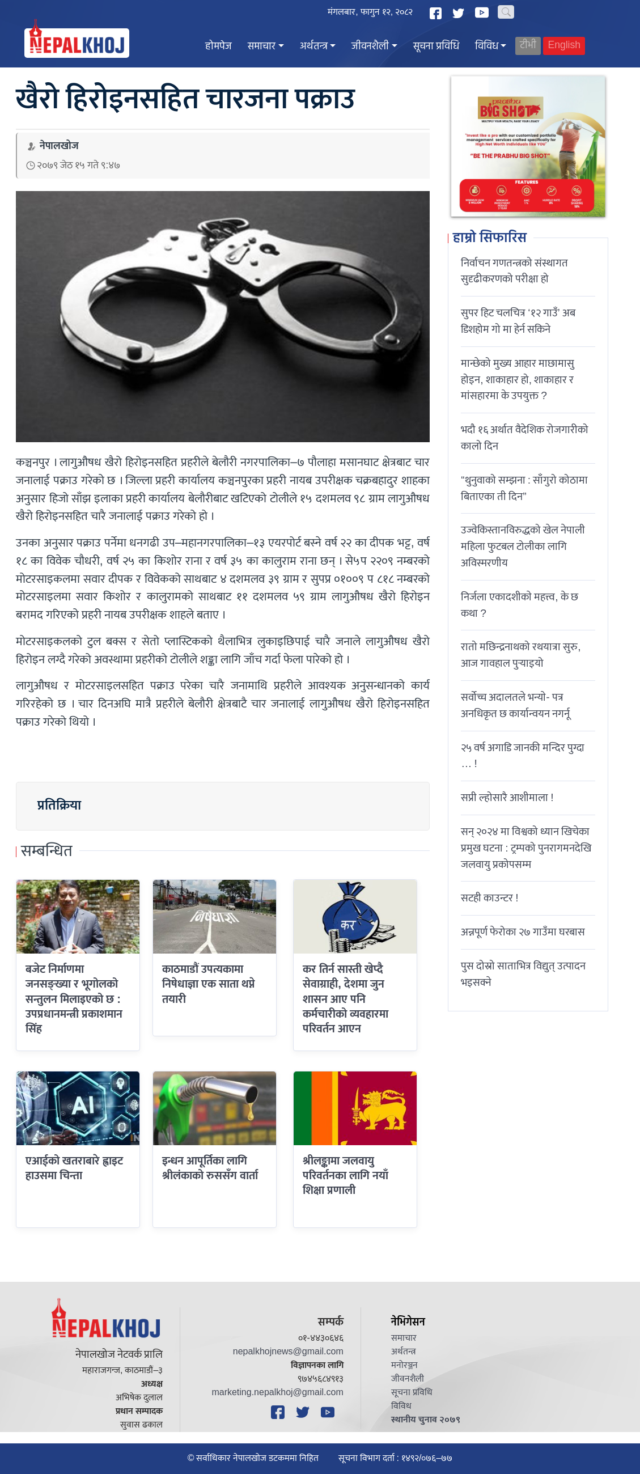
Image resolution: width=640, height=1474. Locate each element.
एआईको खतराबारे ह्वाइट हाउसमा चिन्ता (74, 1168)
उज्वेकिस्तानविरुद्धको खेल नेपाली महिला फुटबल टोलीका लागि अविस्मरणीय (523, 546)
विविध (486, 47)
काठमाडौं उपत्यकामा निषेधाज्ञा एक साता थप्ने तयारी (208, 984)
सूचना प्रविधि (436, 47)
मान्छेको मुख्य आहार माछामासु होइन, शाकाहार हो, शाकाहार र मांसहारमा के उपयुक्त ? (517, 379)
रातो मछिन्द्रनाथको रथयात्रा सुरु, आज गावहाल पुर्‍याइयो (520, 655)
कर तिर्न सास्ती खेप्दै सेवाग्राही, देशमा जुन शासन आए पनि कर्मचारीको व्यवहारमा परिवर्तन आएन (345, 999)
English (564, 45)
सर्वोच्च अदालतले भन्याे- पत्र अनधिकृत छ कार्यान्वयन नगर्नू (515, 705)
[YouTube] (483, 12)
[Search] (506, 12)
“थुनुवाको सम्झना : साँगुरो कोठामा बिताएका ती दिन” (524, 488)
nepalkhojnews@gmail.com (288, 1351)
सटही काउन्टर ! (489, 898)
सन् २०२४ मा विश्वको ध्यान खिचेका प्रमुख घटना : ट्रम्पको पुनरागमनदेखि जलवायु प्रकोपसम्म (526, 848)
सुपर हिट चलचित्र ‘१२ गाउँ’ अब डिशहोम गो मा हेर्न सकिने (518, 321)
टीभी (528, 45)
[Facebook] (437, 13)
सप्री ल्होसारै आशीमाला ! (507, 798)
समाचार (262, 47)
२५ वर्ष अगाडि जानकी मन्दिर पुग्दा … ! (522, 756)
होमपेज (218, 47)
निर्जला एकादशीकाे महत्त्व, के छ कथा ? (519, 605)
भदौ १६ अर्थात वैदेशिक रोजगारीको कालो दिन (524, 438)
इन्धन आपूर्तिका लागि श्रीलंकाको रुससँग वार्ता (210, 1168)
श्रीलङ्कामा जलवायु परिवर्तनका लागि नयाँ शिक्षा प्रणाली (345, 1176)
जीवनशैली (370, 47)
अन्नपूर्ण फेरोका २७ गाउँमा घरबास (523, 932)
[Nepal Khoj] (76, 43)
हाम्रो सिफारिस (490, 238)
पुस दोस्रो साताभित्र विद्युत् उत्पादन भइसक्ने (523, 974)
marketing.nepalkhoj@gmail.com (277, 1392)
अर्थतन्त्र (314, 47)
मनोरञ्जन (404, 1365)
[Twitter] (459, 13)
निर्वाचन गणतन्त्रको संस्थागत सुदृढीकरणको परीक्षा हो (514, 271)
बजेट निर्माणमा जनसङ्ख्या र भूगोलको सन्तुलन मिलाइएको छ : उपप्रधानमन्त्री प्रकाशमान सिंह (74, 999)
